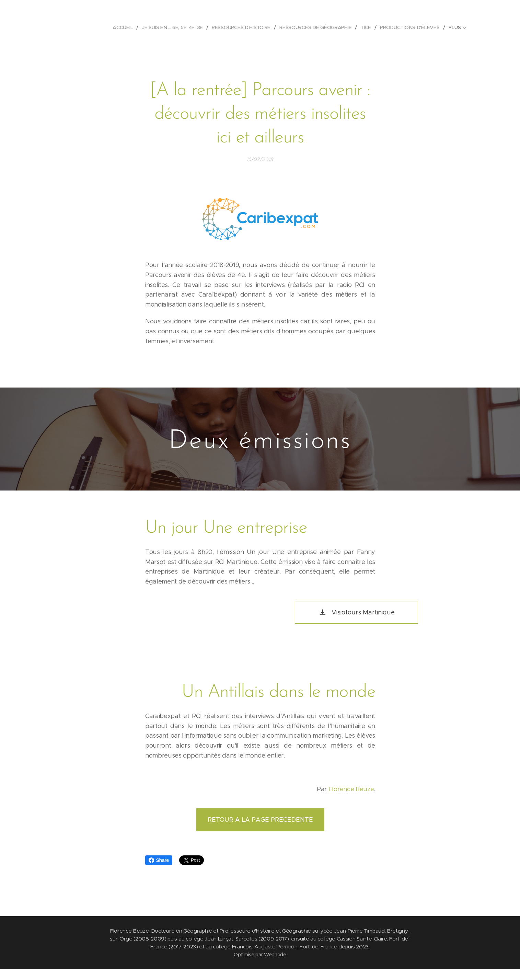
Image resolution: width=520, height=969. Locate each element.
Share (159, 860)
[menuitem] (124, 27)
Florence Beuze (351, 789)
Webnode (275, 954)
